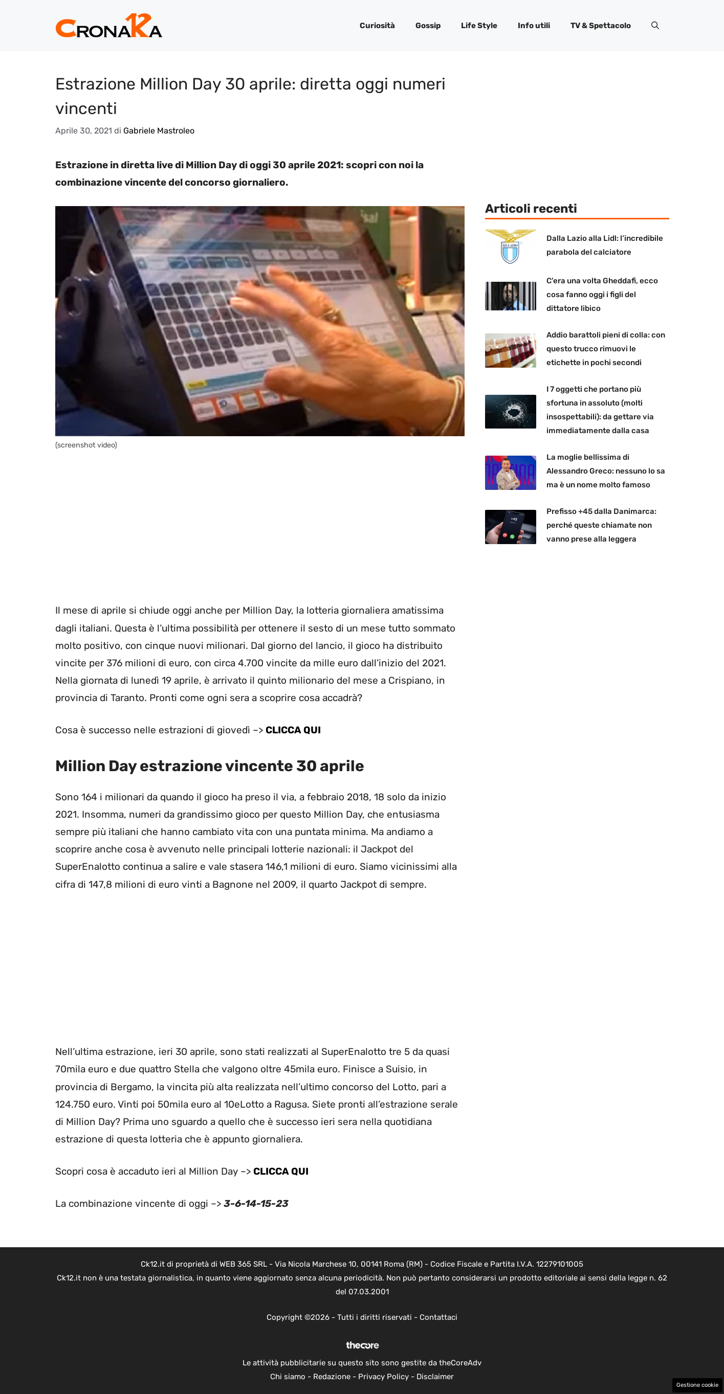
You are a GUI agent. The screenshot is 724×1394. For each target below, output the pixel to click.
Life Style (479, 25)
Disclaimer (435, 1376)
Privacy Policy (383, 1376)
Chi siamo (287, 1376)
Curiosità (377, 25)
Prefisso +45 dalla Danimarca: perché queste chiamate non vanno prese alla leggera (601, 525)
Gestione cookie (697, 1385)
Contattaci (438, 1317)
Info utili (534, 25)
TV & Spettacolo (601, 25)
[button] (655, 25)
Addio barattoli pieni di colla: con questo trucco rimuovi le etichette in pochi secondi (605, 348)
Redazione (331, 1376)
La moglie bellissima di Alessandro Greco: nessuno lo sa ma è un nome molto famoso (605, 471)
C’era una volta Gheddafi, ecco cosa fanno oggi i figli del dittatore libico (602, 294)
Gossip (428, 25)
